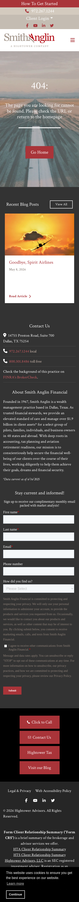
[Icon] (27, 26)
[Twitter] (53, 800)
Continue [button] (15, 894)
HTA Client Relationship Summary (39, 849)
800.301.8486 (19, 361)
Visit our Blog (39, 767)
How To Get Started (39, 4)
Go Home (39, 152)
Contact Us (42, 737)
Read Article (20, 296)
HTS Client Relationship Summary (39, 854)
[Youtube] (35, 800)
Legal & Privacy (19, 790)
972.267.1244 (39, 11)
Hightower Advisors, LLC (24, 860)
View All (61, 204)
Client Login (37, 18)
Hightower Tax (39, 752)
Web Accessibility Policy (53, 790)
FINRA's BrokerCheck (20, 377)
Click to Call (42, 722)
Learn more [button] (15, 883)
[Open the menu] (72, 40)
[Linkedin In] (44, 800)
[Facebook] (26, 800)
